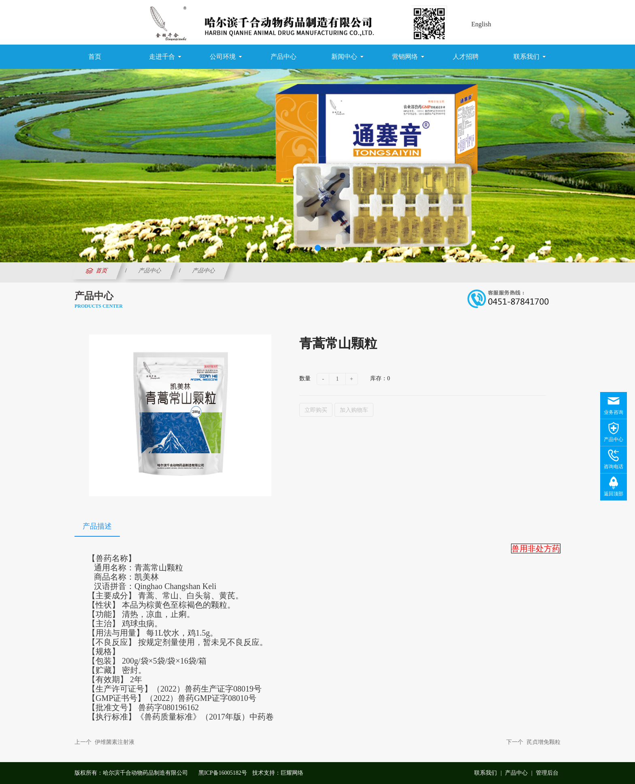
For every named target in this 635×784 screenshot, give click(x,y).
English (481, 24)
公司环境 (226, 57)
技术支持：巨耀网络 (277, 773)
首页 (94, 56)
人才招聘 (466, 56)
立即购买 (316, 410)
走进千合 (165, 57)
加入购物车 (354, 410)
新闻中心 (347, 57)
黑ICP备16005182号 (222, 773)
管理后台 (547, 773)
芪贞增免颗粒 (543, 742)
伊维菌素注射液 (114, 742)
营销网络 (408, 57)
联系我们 (530, 57)
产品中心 (283, 56)
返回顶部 (613, 494)
